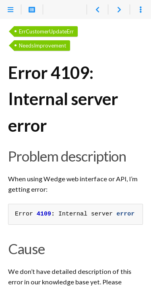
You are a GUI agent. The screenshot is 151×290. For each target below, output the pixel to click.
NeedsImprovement (42, 45)
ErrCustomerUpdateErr (46, 31)
